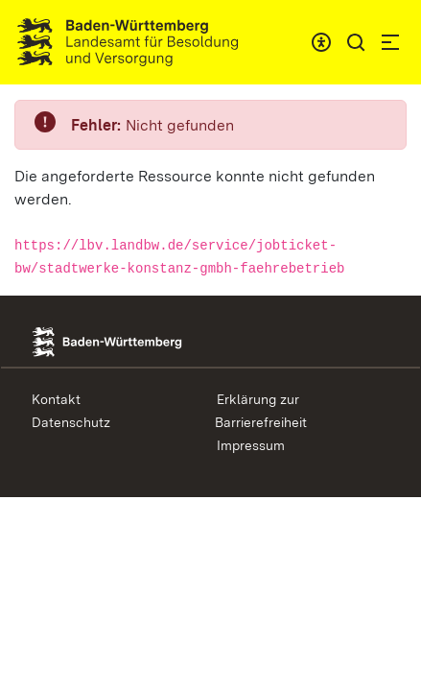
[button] (356, 42)
